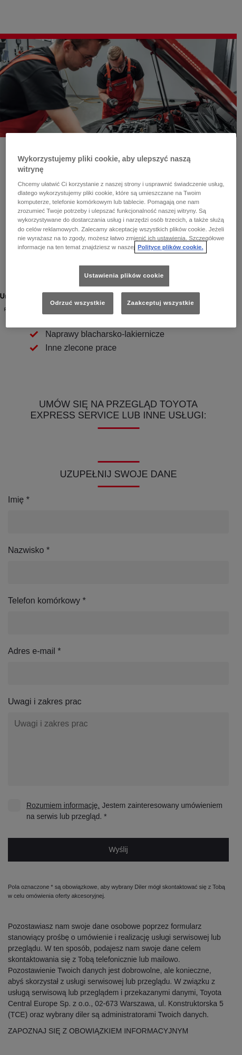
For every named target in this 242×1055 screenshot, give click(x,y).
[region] (121, 230)
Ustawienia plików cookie (124, 275)
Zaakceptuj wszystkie (160, 303)
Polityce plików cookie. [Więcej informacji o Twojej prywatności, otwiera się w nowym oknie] (171, 247)
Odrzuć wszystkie (77, 303)
